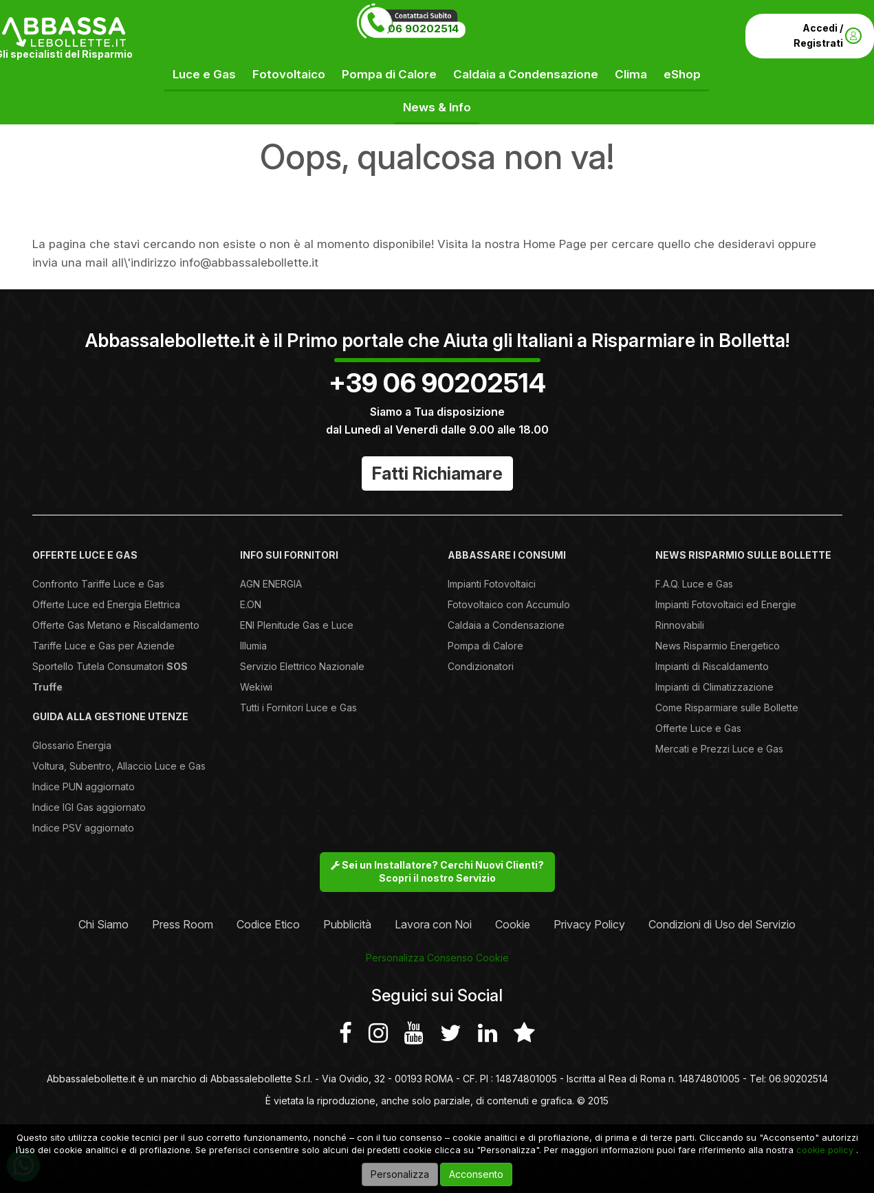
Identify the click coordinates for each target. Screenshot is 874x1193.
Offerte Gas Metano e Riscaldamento (115, 625)
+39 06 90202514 (437, 383)
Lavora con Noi (433, 924)
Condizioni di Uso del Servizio (722, 924)
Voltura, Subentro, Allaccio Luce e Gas (119, 766)
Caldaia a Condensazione (525, 74)
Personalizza (400, 1174)
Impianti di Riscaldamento (712, 666)
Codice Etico (268, 924)
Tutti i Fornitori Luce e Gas (298, 707)
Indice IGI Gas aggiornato (89, 807)
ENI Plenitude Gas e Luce (296, 625)
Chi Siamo (103, 924)
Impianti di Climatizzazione (714, 687)
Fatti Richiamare (437, 473)
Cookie (512, 924)
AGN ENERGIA (271, 584)
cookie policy (824, 1149)
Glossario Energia (71, 745)
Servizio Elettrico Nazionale (302, 666)
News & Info (437, 107)
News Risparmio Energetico (717, 645)
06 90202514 (423, 28)
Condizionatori (481, 666)
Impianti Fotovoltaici (492, 584)
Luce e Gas (204, 74)
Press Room (182, 924)
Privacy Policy (589, 924)
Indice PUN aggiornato (83, 786)
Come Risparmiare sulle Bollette (726, 707)
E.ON (250, 604)
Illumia (253, 645)
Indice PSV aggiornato (83, 828)
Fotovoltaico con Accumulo (509, 604)
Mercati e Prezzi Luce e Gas (719, 749)
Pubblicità (347, 924)
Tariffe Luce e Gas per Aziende (103, 645)
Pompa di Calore (389, 74)
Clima (631, 74)
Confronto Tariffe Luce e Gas (98, 584)
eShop (682, 74)
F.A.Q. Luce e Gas (694, 584)
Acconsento (476, 1174)
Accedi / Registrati (828, 35)
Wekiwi (256, 687)
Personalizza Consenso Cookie (437, 957)
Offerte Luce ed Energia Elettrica (106, 604)
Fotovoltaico (288, 74)
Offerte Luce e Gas (698, 728)
